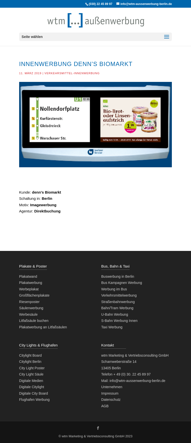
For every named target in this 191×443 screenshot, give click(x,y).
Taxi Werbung (111, 327)
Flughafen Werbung (34, 400)
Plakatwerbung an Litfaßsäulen (43, 327)
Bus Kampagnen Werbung (121, 283)
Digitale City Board (33, 393)
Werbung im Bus (114, 289)
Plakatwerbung (30, 283)
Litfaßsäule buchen (33, 321)
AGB (105, 406)
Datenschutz (111, 400)
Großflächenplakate (34, 295)
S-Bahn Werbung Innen (119, 321)
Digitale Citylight (31, 387)
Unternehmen (111, 387)
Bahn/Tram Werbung (117, 308)
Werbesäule (28, 314)
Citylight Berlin (30, 362)
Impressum (109, 393)
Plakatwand (28, 276)
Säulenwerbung (31, 308)
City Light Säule (31, 374)
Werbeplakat (29, 289)
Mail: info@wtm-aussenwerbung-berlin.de (133, 381)
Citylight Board (30, 355)
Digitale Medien (31, 381)
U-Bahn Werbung (114, 314)
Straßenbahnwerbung (118, 302)
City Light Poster (32, 368)
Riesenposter (29, 302)
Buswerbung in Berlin (117, 276)
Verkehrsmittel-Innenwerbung (72, 73)
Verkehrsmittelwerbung (119, 295)
